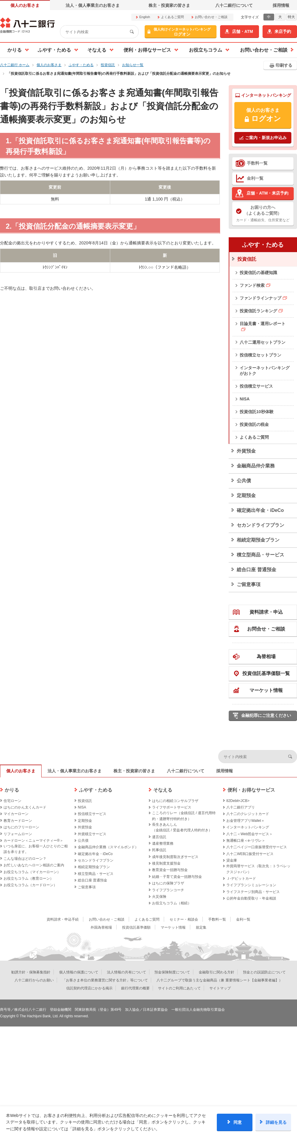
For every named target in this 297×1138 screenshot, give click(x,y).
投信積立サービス (256, 386)
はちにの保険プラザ (168, 883)
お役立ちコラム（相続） (171, 903)
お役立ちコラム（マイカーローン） (32, 872)
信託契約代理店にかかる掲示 (89, 988)
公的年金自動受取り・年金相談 (251, 898)
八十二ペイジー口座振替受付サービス (256, 847)
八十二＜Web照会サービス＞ (249, 834)
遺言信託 (159, 837)
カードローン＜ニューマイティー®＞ (33, 840)
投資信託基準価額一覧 (266, 673)
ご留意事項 (248, 584)
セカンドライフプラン (260, 525)
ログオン (182, 31)
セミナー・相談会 (184, 919)
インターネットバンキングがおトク (265, 370)
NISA (244, 399)
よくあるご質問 (172, 17)
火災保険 (159, 897)
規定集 (201, 927)
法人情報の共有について (126, 972)
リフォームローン (18, 834)
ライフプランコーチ (168, 890)
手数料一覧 (257, 163)
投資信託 (246, 259)
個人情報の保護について (78, 972)
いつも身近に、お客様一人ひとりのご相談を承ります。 (36, 849)
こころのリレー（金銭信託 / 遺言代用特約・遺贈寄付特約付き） (184, 816)
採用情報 (281, 5)
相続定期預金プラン (258, 539)
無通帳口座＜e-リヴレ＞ (245, 840)
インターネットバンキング (247, 827)
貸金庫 (231, 860)
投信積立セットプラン (260, 355)
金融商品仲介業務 (256, 465)
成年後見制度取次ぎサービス (175, 857)
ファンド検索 (252, 285)
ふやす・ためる (263, 244)
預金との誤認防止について (264, 972)
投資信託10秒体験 (257, 411)
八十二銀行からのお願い (34, 980)
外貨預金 (246, 450)
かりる (12, 789)
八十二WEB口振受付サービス (250, 854)
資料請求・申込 (266, 612)
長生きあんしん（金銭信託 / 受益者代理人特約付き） (182, 827)
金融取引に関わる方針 (216, 972)
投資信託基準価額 (136, 927)
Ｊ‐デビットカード (241, 878)
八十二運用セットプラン (262, 342)
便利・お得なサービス (251, 789)
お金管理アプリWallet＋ (245, 821)
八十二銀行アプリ (240, 807)
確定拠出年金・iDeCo (260, 510)
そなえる (162, 789)
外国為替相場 (101, 927)
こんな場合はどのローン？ (25, 859)
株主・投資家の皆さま (169, 5)
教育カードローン (18, 821)
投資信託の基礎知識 (258, 272)
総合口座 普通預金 (256, 569)
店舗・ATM (242, 31)
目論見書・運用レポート (262, 323)
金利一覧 (255, 178)
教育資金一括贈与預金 (170, 870)
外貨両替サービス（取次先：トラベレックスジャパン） (258, 869)
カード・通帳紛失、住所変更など (263, 213)
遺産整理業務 (162, 843)
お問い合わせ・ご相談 (211, 17)
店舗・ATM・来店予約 (267, 193)
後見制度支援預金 (166, 863)
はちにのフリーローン (21, 827)
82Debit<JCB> (237, 801)
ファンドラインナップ (260, 298)
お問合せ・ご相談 (266, 628)
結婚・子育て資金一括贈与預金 (177, 877)
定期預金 (246, 495)
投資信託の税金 (254, 424)
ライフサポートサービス (171, 807)
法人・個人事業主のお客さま (93, 5)
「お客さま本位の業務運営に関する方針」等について (105, 980)
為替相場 (266, 656)
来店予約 (282, 31)
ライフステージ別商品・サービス (253, 892)
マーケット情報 (266, 690)
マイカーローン (16, 814)
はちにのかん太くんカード (25, 807)
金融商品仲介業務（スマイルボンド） (108, 847)
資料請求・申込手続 (63, 919)
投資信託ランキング (258, 310)
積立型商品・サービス (260, 554)
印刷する (284, 65)
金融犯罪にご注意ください (266, 715)
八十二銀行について (234, 5)
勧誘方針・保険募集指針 (30, 972)
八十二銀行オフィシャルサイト (27, 25)
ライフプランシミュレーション (251, 885)
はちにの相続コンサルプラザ (175, 801)
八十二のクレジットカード (247, 814)
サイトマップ (220, 988)
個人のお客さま (25, 5)
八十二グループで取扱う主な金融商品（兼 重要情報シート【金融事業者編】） (219, 980)
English (144, 17)
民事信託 (159, 850)
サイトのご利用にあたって (179, 988)
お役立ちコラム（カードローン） (30, 885)
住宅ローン (12, 801)
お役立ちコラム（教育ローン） (28, 878)
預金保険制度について (172, 972)
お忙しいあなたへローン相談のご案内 (34, 865)
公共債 (244, 480)
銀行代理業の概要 (135, 988)
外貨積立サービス (92, 834)
